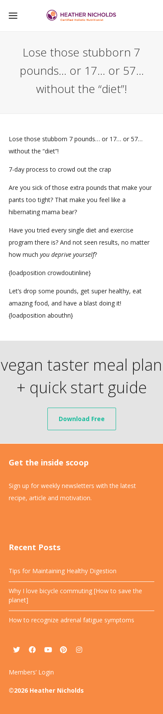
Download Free (82, 419)
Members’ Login (31, 672)
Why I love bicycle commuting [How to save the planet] (75, 595)
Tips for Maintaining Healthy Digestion (62, 571)
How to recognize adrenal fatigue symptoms (71, 620)
